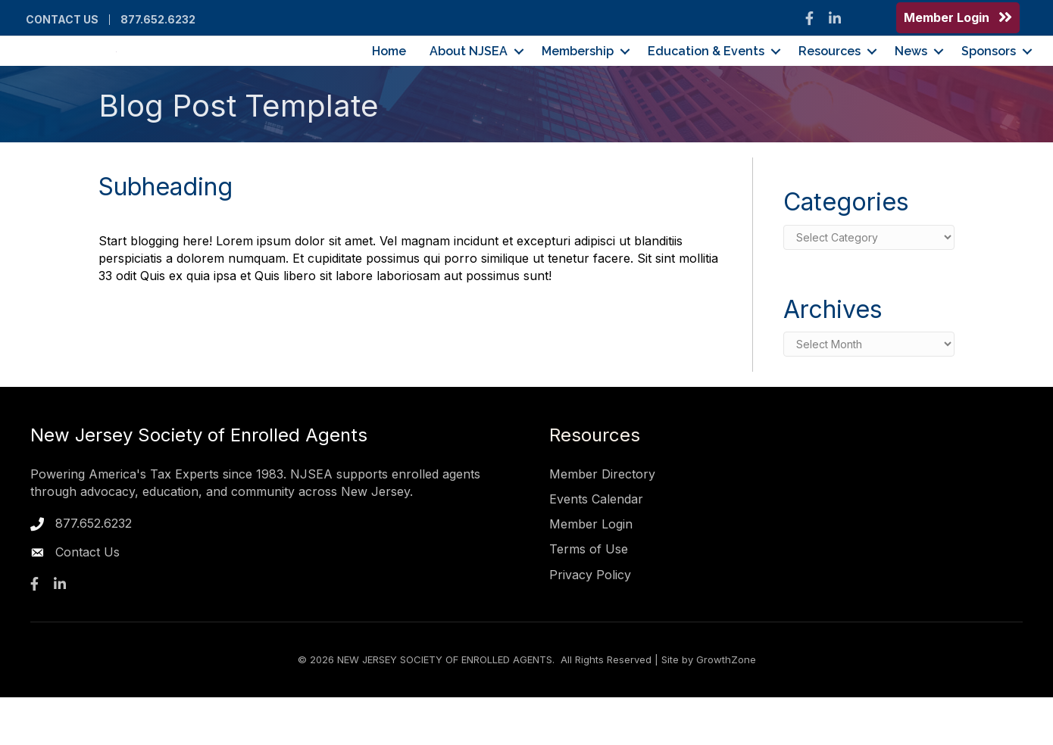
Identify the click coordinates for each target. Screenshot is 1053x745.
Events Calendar (596, 546)
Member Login (591, 571)
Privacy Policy (590, 622)
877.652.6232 (157, 19)
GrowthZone (726, 707)
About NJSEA (469, 75)
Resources (829, 75)
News (911, 75)
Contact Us (62, 19)
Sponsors (988, 75)
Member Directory (602, 521)
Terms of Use (588, 597)
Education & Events (706, 75)
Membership (578, 75)
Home (389, 75)
